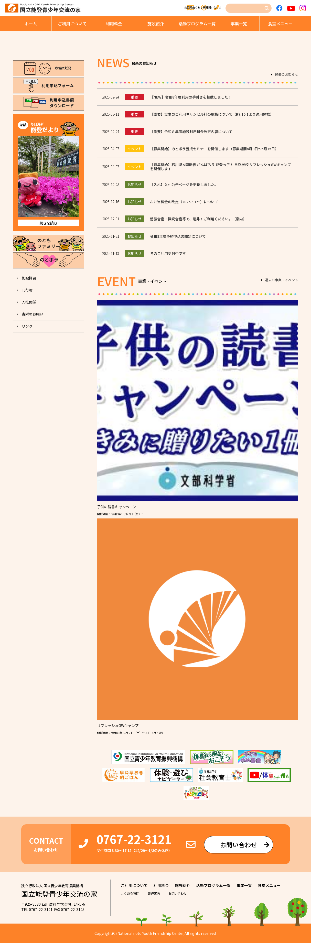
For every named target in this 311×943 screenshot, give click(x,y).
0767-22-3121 (133, 839)
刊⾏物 (27, 289)
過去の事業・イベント (281, 280)
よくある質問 (176, 8)
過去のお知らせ (286, 75)
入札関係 (29, 302)
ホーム (31, 23)
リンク (27, 326)
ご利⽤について (72, 23)
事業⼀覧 (239, 23)
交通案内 (145, 8)
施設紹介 (155, 23)
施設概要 (29, 277)
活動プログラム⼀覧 (197, 23)
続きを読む (48, 222)
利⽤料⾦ (114, 23)
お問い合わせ (211, 8)
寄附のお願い (32, 314)
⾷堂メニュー (280, 23)
